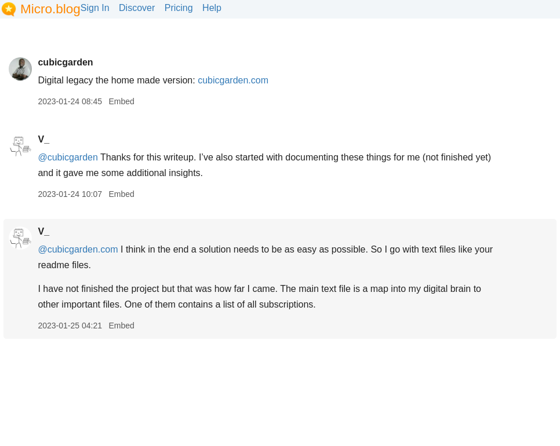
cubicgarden (65, 62)
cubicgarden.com (233, 80)
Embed (121, 101)
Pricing (179, 8)
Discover (137, 8)
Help (211, 8)
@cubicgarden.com (78, 249)
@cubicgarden (67, 157)
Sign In (95, 8)
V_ (43, 139)
